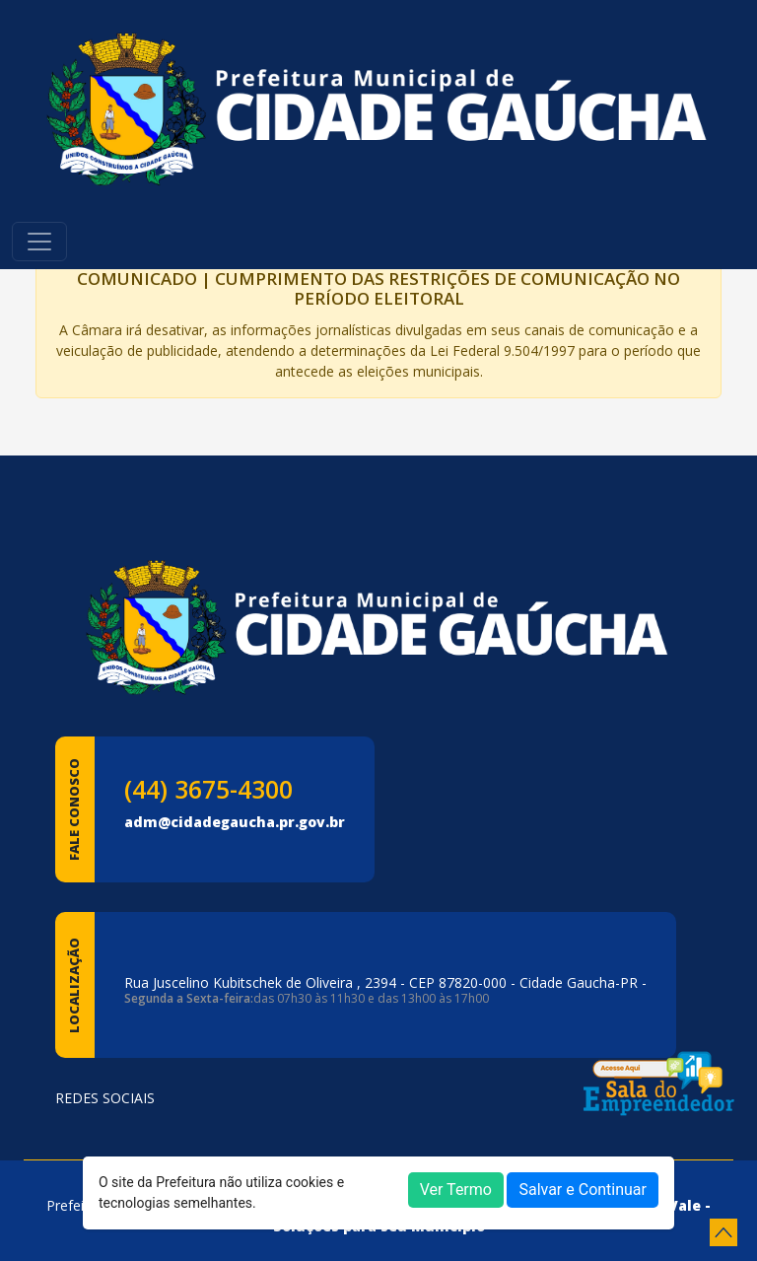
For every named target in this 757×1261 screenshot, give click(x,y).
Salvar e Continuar (582, 1189)
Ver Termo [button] (456, 1189)
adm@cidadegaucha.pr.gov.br (234, 821)
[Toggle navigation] (39, 241)
